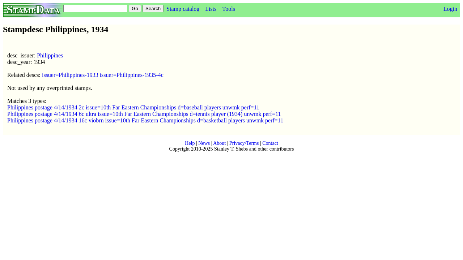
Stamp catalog (182, 9)
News (204, 143)
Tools (228, 9)
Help (190, 143)
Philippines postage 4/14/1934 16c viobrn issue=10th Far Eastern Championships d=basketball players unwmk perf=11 (145, 120)
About (219, 143)
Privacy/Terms (244, 143)
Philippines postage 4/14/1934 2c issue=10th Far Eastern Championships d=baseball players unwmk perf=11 (133, 107)
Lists (210, 9)
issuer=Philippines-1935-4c (131, 75)
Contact (270, 143)
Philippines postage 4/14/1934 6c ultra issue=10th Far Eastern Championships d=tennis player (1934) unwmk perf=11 (144, 114)
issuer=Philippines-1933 (70, 75)
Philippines (50, 55)
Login (450, 9)
